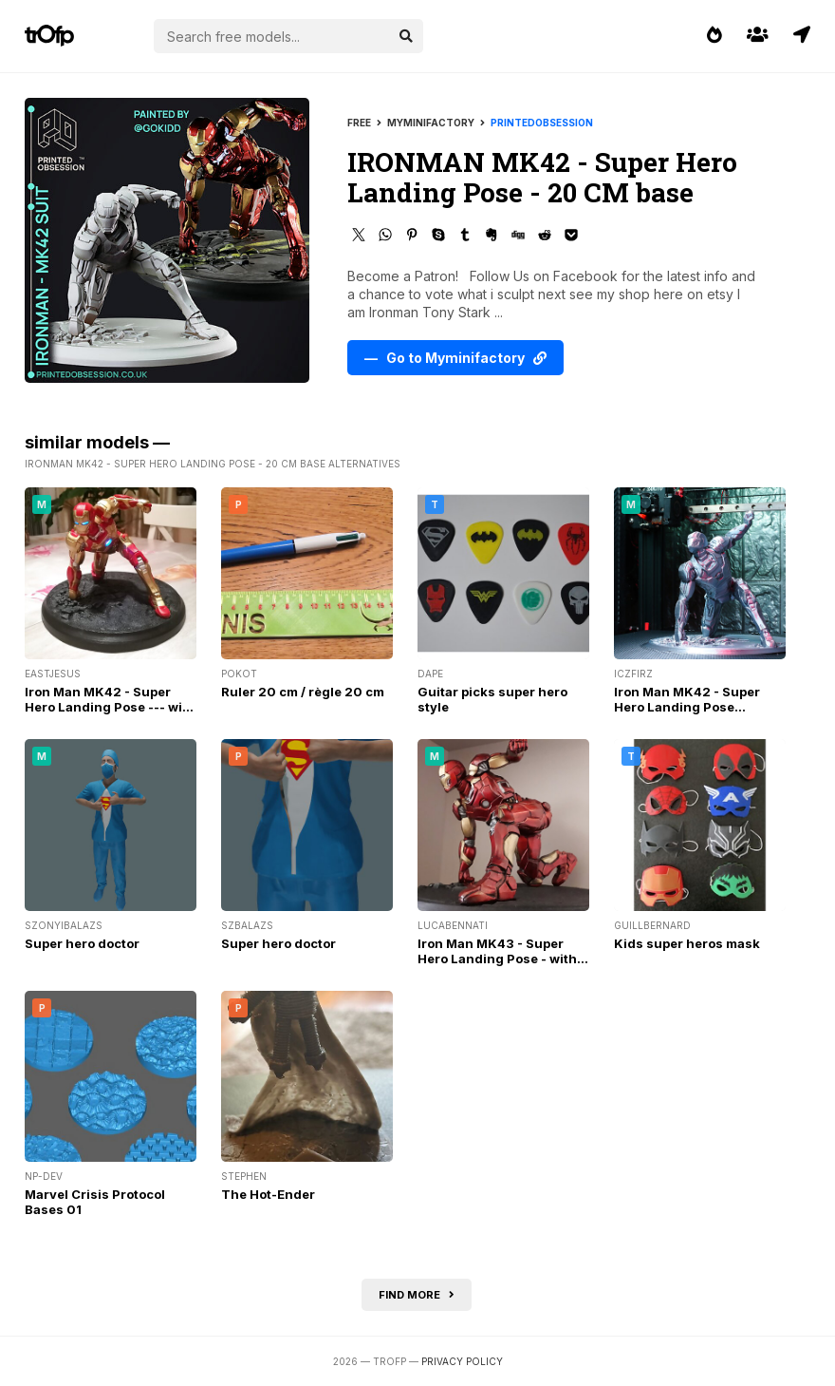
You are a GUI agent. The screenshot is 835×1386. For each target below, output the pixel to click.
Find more (417, 1294)
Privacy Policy (462, 1361)
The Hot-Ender (268, 1194)
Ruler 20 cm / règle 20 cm (302, 691)
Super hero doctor (82, 943)
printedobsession (542, 122)
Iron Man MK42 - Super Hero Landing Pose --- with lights (110, 707)
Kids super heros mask (687, 943)
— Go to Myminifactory (455, 358)
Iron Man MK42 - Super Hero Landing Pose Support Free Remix (687, 707)
